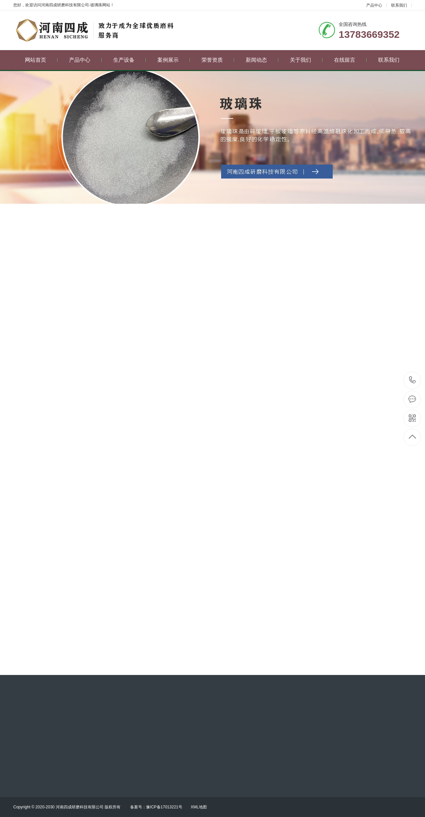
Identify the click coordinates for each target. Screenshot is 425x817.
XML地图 (199, 807)
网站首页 (41, 60)
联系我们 (399, 5)
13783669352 (412, 380)
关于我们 (306, 60)
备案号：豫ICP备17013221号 (156, 807)
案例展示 (173, 60)
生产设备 (129, 60)
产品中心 (374, 5)
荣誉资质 (218, 60)
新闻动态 (262, 60)
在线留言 (350, 60)
